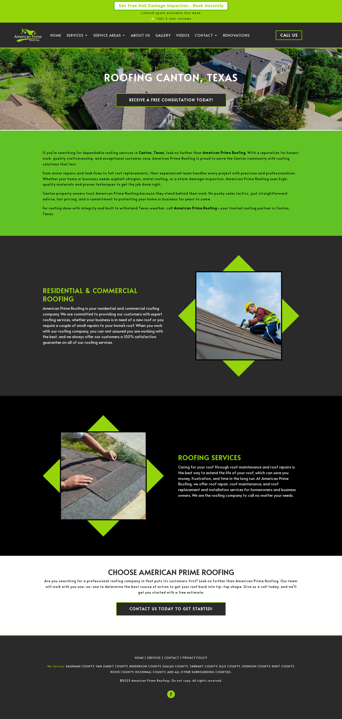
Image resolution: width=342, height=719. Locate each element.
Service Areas (107, 35)
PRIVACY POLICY (195, 657)
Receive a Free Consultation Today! (171, 100)
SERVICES (154, 657)
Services (74, 35)
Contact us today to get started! (171, 609)
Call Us (289, 35)
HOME (139, 657)
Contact (204, 35)
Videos (183, 35)
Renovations (236, 35)
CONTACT (171, 657)
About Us (140, 35)
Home (55, 35)
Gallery (163, 35)
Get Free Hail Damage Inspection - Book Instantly (171, 6)
